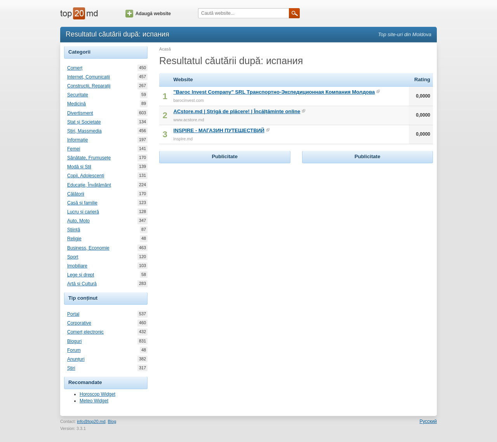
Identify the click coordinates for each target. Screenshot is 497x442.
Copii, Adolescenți (85, 176)
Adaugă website (148, 13)
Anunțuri (76, 359)
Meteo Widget (94, 401)
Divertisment (80, 113)
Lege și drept (80, 275)
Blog (112, 421)
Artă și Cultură (82, 284)
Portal (73, 314)
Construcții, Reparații (88, 86)
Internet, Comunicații (88, 77)
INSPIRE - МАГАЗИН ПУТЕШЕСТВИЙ (219, 130)
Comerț (74, 68)
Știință (73, 230)
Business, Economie (88, 248)
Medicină (76, 104)
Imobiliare (77, 266)
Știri (71, 368)
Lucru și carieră (83, 212)
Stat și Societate (84, 122)
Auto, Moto (78, 221)
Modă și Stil (79, 167)
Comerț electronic (85, 332)
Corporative (79, 323)
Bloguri (74, 341)
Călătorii (75, 194)
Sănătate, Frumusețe (89, 158)
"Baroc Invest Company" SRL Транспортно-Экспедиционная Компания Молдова (274, 92)
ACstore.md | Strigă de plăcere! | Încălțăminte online (237, 111)
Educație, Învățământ (89, 185)
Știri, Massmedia (84, 131)
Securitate (77, 95)
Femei (73, 149)
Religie (74, 239)
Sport (72, 257)
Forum (74, 350)
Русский (428, 421)
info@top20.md (91, 421)
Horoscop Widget (97, 394)
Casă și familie (82, 203)
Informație (77, 140)
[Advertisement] (225, 213)
